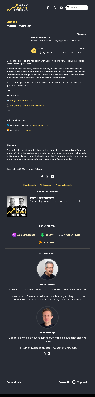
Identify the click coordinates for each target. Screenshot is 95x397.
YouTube (27, 131)
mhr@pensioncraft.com (21, 101)
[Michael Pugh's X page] (46, 357)
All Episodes (45, 185)
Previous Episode (64, 185)
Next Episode (29, 185)
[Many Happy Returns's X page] (53, 8)
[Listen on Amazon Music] (70, 237)
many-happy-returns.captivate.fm (27, 106)
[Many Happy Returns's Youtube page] (60, 8)
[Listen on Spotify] (47, 237)
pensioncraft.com (40, 126)
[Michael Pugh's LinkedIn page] (49, 357)
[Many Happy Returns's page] (49, 8)
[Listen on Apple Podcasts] (23, 237)
